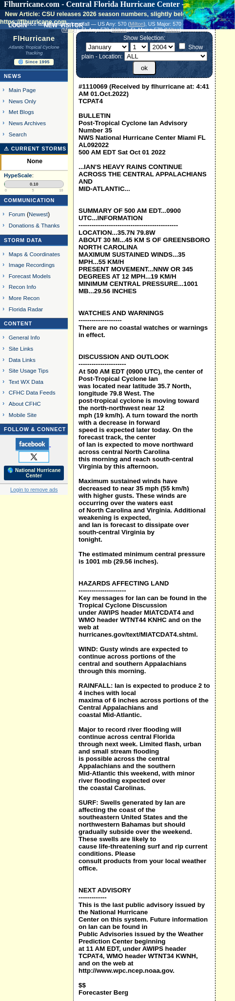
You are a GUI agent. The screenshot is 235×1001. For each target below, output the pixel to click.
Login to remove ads (34, 489)
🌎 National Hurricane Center (34, 473)
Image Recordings (32, 265)
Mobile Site (23, 415)
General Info (24, 337)
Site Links (21, 348)
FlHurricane (34, 38)
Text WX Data (26, 381)
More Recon (24, 298)
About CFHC (25, 403)
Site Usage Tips (29, 370)
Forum (17, 214)
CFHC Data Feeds (32, 392)
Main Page (22, 90)
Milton (136, 24)
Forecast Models (30, 276)
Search (18, 134)
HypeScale (18, 175)
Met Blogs (21, 112)
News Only (22, 101)
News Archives (27, 123)
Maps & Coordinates (34, 254)
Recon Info (22, 286)
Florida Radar (26, 309)
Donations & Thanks (34, 225)
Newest (38, 214)
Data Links (22, 360)
